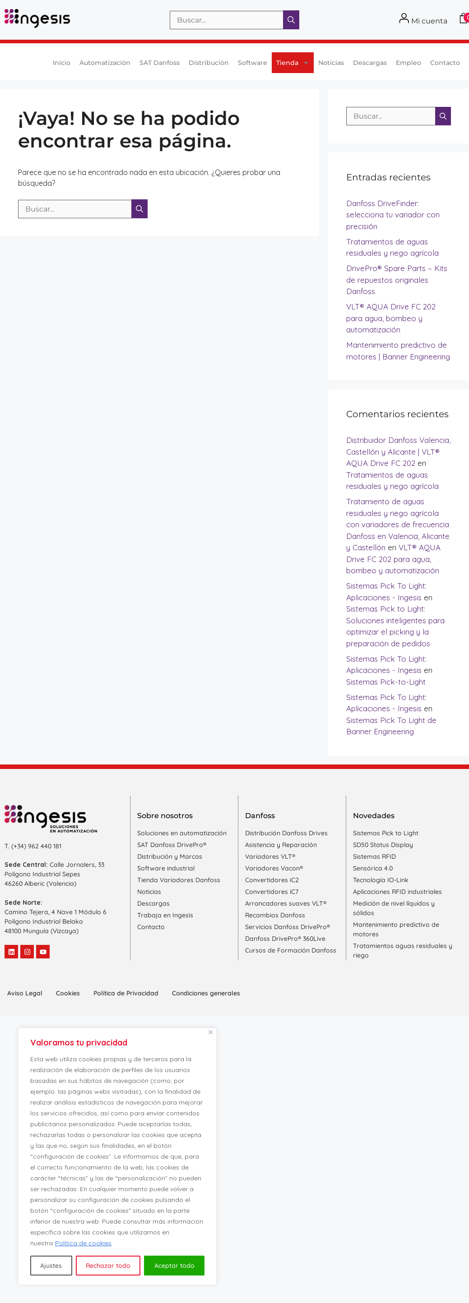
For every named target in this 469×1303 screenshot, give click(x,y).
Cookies (68, 993)
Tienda (292, 62)
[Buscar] (291, 19)
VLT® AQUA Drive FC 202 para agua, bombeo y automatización (391, 318)
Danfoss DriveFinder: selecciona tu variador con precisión (393, 214)
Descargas (370, 63)
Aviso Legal (24, 993)
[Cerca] (211, 1032)
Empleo (408, 63)
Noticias (331, 63)
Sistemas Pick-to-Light (386, 681)
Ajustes (51, 1266)
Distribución (209, 63)
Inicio (61, 63)
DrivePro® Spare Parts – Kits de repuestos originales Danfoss (396, 279)
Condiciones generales (206, 993)
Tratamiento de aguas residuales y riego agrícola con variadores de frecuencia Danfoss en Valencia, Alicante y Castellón (398, 524)
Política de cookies (83, 1243)
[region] (117, 1156)
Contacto (445, 63)
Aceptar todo (174, 1266)
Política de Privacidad (125, 993)
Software (252, 63)
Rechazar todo (108, 1266)
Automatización (104, 63)
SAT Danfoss (159, 63)
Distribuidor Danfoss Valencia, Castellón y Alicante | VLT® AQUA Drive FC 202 (398, 451)
